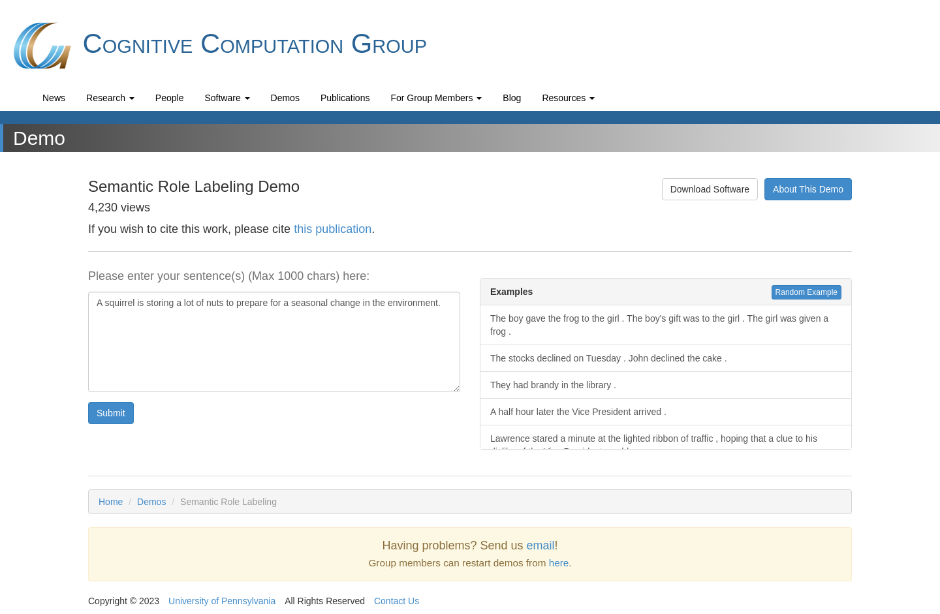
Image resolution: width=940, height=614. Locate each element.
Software (226, 98)
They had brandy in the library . (553, 385)
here (559, 562)
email (541, 545)
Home (111, 502)
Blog (512, 98)
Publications (345, 98)
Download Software (709, 189)
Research (110, 98)
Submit (111, 413)
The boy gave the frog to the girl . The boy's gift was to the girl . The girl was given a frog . (659, 325)
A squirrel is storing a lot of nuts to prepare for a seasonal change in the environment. (274, 342)
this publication (332, 229)
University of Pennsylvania (221, 601)
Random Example (807, 292)
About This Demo (808, 189)
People (169, 98)
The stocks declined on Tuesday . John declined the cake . (608, 358)
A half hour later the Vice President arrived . (578, 412)
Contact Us (396, 601)
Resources (568, 98)
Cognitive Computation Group (218, 45)
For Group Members (436, 98)
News (53, 98)
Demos (285, 98)
